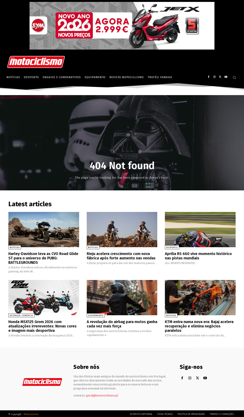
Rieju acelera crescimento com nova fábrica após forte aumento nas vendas (121, 255)
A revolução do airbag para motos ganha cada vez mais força (122, 323)
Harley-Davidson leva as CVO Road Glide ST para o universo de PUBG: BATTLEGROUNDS (43, 257)
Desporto (172, 247)
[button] (234, 77)
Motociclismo (31, 413)
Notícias (15, 247)
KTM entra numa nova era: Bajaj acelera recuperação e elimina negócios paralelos (199, 325)
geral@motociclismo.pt (102, 394)
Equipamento (96, 315)
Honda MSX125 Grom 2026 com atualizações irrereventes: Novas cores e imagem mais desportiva (42, 325)
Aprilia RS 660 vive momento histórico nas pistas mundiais (198, 255)
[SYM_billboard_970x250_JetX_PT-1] (122, 48)
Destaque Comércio (21, 315)
